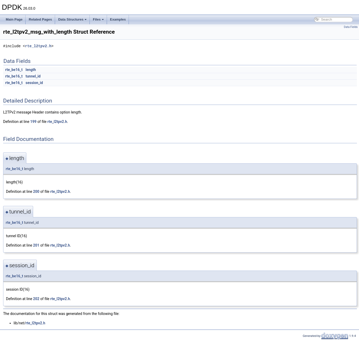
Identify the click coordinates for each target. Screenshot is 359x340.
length (31, 70)
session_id (34, 83)
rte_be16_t (13, 70)
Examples (118, 19)
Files (98, 19)
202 (36, 299)
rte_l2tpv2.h (38, 46)
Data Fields (351, 27)
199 (33, 122)
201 (36, 245)
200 (36, 191)
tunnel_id (33, 76)
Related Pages (40, 19)
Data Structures (72, 19)
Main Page (14, 19)
